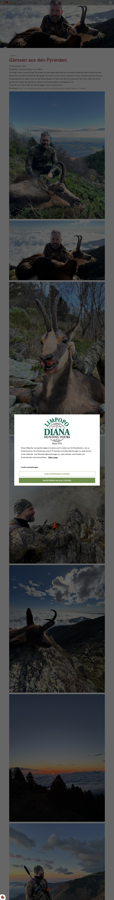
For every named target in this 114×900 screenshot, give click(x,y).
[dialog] (57, 450)
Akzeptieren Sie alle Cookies (57, 480)
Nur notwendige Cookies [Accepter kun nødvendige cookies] (57, 474)
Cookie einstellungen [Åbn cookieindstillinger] (29, 467)
